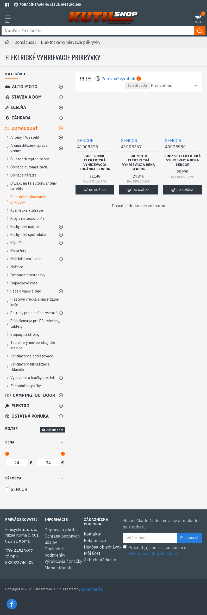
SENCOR (85, 140)
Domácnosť (25, 42)
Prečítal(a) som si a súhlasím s (154, 551)
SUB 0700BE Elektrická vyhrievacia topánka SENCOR (94, 163)
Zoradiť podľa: (138, 85)
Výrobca (13, 478)
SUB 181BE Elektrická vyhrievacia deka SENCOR (138, 163)
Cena (9, 442)
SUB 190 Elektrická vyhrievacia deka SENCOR (182, 160)
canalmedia (92, 588)
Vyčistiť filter (54, 430)
